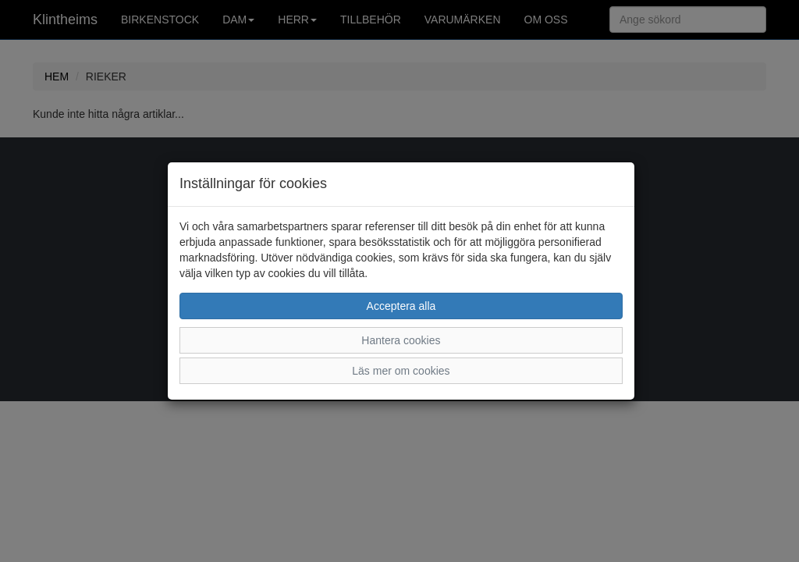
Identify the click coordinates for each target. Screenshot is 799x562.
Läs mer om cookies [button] (400, 371)
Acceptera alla (401, 306)
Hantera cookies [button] (400, 340)
